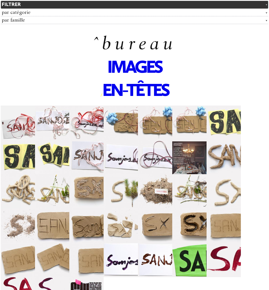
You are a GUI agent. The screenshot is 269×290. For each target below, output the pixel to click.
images (134, 68)
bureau (139, 45)
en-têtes (135, 91)
